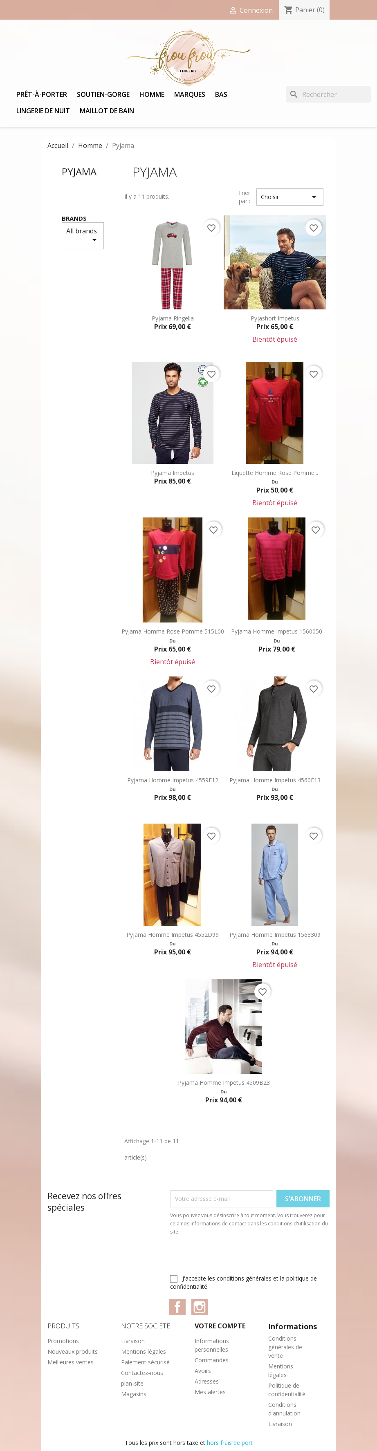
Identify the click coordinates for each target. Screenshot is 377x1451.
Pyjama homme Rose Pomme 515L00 (172, 631)
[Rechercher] (328, 94)
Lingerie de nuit (43, 110)
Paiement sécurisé (145, 1362)
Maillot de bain (107, 110)
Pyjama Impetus (172, 473)
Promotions (63, 1341)
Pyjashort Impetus (275, 318)
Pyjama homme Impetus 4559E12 (172, 780)
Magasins (133, 1394)
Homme (151, 94)
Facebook (177, 1307)
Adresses (207, 1381)
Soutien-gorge (103, 94)
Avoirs (203, 1371)
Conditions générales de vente (285, 1347)
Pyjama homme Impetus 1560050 (276, 631)
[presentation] (238, 1258)
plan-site (132, 1383)
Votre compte (220, 1325)
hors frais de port (230, 1443)
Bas (221, 94)
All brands (82, 235)
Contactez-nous (142, 1373)
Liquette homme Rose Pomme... (274, 473)
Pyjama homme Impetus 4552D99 (172, 934)
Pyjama (79, 171)
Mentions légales (143, 1351)
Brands (74, 218)
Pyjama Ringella (173, 318)
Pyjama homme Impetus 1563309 (275, 934)
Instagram (199, 1307)
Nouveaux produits (72, 1351)
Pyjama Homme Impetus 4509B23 (224, 1082)
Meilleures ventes (70, 1362)
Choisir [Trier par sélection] (290, 197)
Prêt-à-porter (41, 94)
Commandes (212, 1360)
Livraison (133, 1341)
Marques (189, 94)
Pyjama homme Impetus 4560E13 (275, 780)
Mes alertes (210, 1392)
